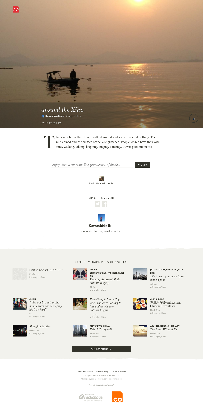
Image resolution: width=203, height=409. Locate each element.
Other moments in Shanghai (101, 262)
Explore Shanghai (101, 349)
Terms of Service (118, 371)
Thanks (142, 165)
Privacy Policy (102, 371)
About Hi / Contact (85, 371)
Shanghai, (73, 116)
